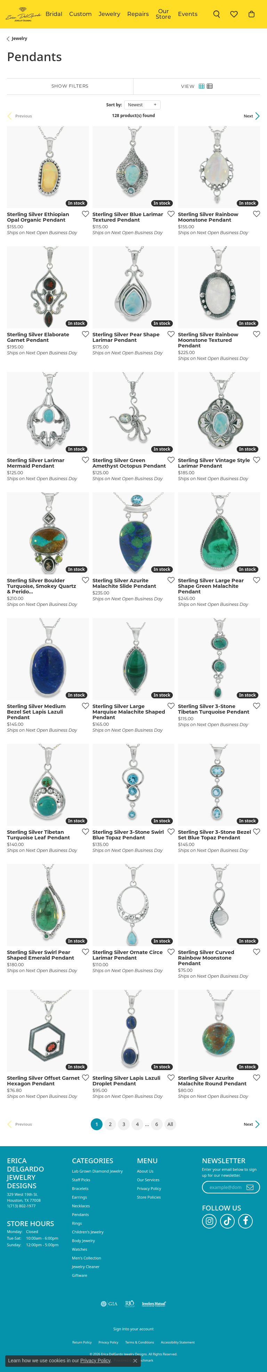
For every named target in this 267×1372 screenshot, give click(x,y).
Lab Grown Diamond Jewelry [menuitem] (97, 1171)
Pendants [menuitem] (80, 1214)
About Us (145, 1171)
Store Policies (149, 1197)
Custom (80, 14)
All (170, 1124)
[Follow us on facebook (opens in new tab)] (245, 1221)
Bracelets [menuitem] (80, 1188)
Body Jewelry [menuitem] (83, 1240)
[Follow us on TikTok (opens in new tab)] (227, 1221)
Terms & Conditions (139, 1342)
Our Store (163, 14)
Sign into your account (133, 1328)
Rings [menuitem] (77, 1223)
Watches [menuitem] (79, 1249)
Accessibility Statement (178, 1342)
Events (187, 14)
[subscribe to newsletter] (250, 1187)
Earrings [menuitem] (79, 1197)
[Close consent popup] (135, 1361)
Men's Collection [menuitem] (86, 1257)
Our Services (148, 1179)
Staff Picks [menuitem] (81, 1179)
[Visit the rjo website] (129, 1304)
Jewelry (109, 14)
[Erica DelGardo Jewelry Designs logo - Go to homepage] (22, 14)
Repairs (138, 14)
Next (248, 115)
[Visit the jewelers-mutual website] (154, 1304)
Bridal (54, 14)
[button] (216, 14)
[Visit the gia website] (109, 1304)
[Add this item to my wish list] (83, 213)
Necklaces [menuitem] (81, 1205)
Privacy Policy (149, 1188)
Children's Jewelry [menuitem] (88, 1231)
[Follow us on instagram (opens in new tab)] (209, 1221)
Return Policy (82, 1342)
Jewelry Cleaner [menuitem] (85, 1266)
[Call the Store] (21, 1205)
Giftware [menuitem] (79, 1275)
